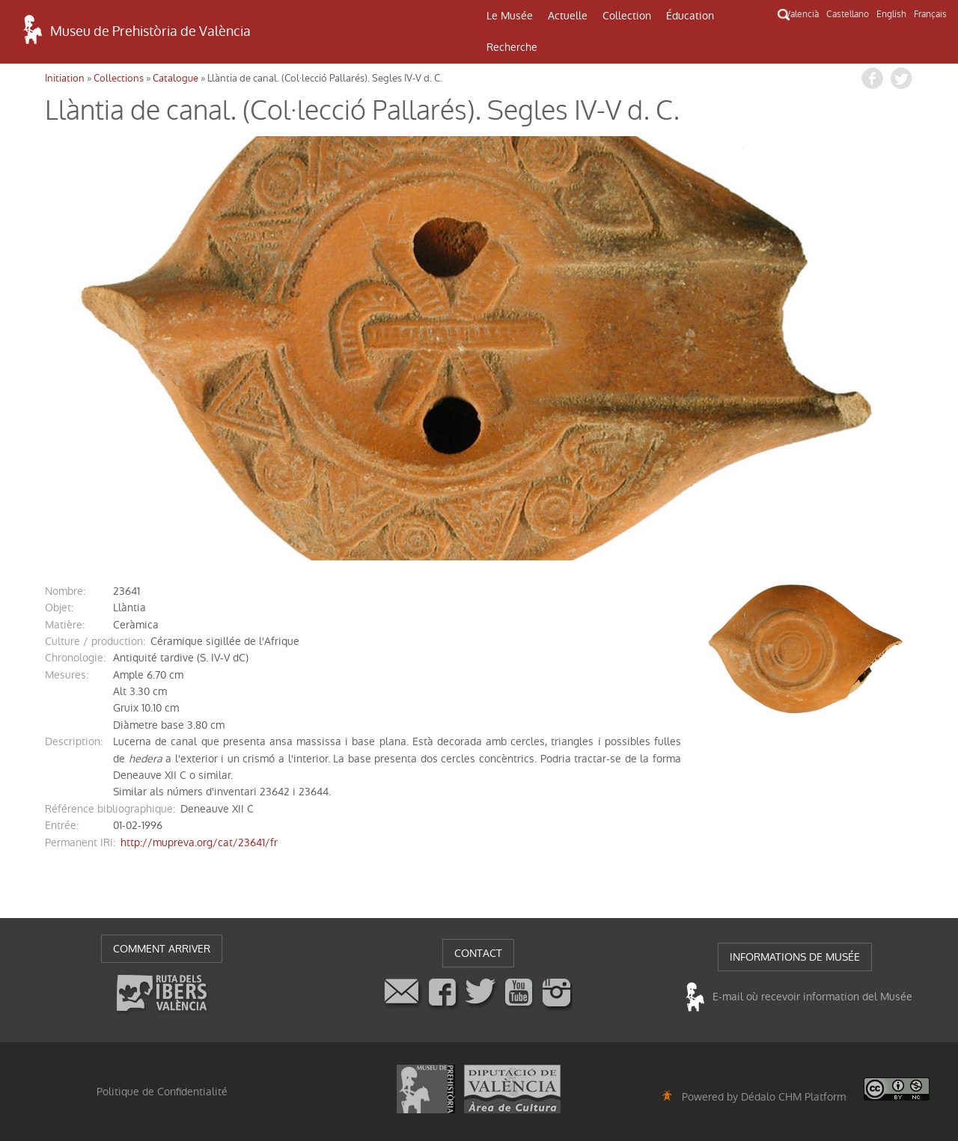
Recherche (511, 47)
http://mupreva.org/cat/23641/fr (199, 842)
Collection (626, 15)
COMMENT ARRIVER (161, 948)
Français (930, 14)
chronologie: (75, 657)
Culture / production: (95, 641)
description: (74, 741)
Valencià (802, 14)
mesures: (66, 674)
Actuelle (568, 15)
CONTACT (478, 953)
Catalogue (175, 78)
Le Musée (509, 15)
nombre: (65, 591)
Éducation (690, 15)
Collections (119, 78)
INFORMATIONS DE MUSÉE (795, 956)
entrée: (62, 825)
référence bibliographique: (110, 808)
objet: (59, 607)
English (891, 14)
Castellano (847, 14)
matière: (65, 624)
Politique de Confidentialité (162, 1091)
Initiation (65, 78)
